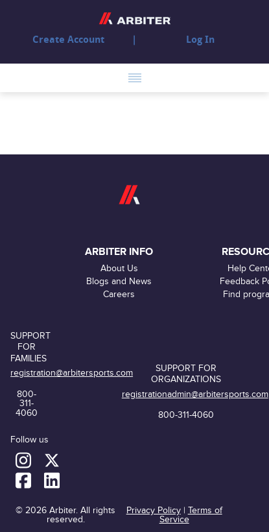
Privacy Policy (153, 510)
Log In (200, 40)
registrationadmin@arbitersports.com (195, 394)
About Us (119, 268)
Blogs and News (119, 281)
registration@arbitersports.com (71, 372)
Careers (119, 294)
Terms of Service (190, 515)
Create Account (68, 40)
